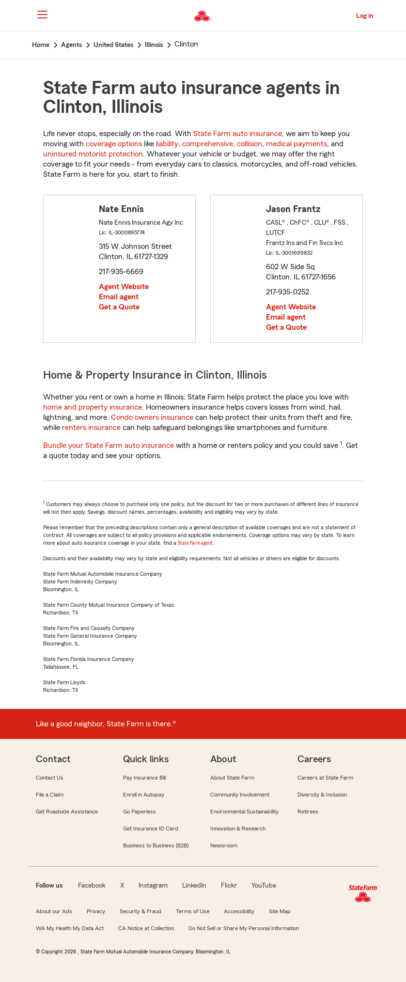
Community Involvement (239, 795)
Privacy (96, 911)
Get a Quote (119, 307)
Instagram (153, 885)
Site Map (280, 911)
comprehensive (207, 144)
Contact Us (49, 778)
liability (167, 144)
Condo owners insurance (152, 417)
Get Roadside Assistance (67, 811)
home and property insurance (92, 407)
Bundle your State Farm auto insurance (108, 445)
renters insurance (91, 427)
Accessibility (239, 911)
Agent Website (124, 287)
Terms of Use (192, 911)
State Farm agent (195, 543)
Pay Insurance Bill (144, 778)
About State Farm (232, 778)
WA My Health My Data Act (70, 928)
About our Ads (54, 911)
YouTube (263, 885)
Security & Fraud (140, 911)
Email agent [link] (119, 297)
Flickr (229, 885)
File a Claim (49, 795)
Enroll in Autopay (143, 795)
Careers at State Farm (325, 778)
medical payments (296, 144)
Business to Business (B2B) (155, 845)
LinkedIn (194, 885)
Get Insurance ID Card (150, 828)
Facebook (92, 885)
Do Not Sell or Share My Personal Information (243, 928)
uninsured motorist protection (93, 154)
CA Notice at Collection (146, 928)
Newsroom (223, 845)
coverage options (114, 144)
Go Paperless (139, 811)
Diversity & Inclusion (322, 795)
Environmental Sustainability (244, 811)
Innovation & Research (237, 828)
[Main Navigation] (42, 14)
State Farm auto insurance (237, 134)
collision (249, 144)
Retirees (307, 811)
